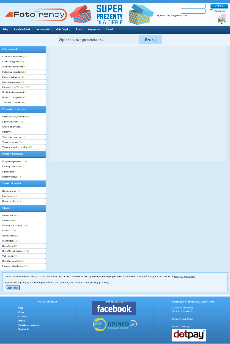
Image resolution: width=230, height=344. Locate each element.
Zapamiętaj (219, 11)
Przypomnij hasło (179, 15)
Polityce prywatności (184, 276)
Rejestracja (162, 15)
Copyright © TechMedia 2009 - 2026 (193, 301)
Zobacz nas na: (115, 301)
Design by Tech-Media (182, 319)
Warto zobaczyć (47, 301)
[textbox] (98, 39)
